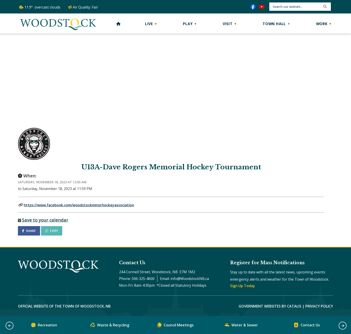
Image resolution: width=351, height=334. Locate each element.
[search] (296, 6)
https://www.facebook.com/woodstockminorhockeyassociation (79, 204)
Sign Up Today (242, 285)
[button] (324, 6)
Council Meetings (175, 326)
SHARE (29, 231)
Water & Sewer (241, 326)
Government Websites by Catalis (270, 306)
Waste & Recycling (109, 326)
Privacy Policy (319, 306)
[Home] (118, 23)
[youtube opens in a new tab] (261, 6)
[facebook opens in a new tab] (253, 6)
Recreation (44, 326)
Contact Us (307, 326)
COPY (51, 231)
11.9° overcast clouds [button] (42, 7)
